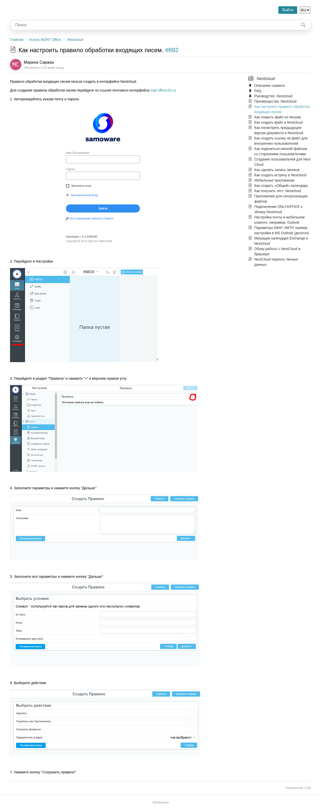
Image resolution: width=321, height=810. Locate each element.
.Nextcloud (74, 40)
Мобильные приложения (274, 180)
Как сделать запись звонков (276, 170)
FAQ (257, 91)
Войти (287, 10)
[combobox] (153, 25)
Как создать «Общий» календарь (281, 186)
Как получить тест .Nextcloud (277, 191)
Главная (16, 40)
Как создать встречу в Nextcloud (280, 175)
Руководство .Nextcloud (273, 96)
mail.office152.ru (163, 90)
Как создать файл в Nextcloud (278, 122)
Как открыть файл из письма (277, 117)
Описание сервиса (269, 86)
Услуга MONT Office (45, 40)
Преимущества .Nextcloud (275, 101)
